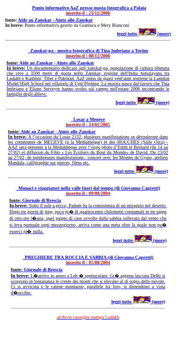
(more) (154, 33)
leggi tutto (127, 33)
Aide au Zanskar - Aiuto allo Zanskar (55, 20)
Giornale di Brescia (42, 200)
